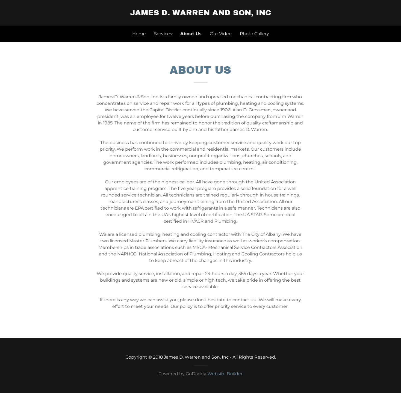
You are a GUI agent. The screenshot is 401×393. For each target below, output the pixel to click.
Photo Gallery (254, 33)
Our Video (221, 33)
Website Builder (225, 373)
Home (139, 33)
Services (163, 33)
